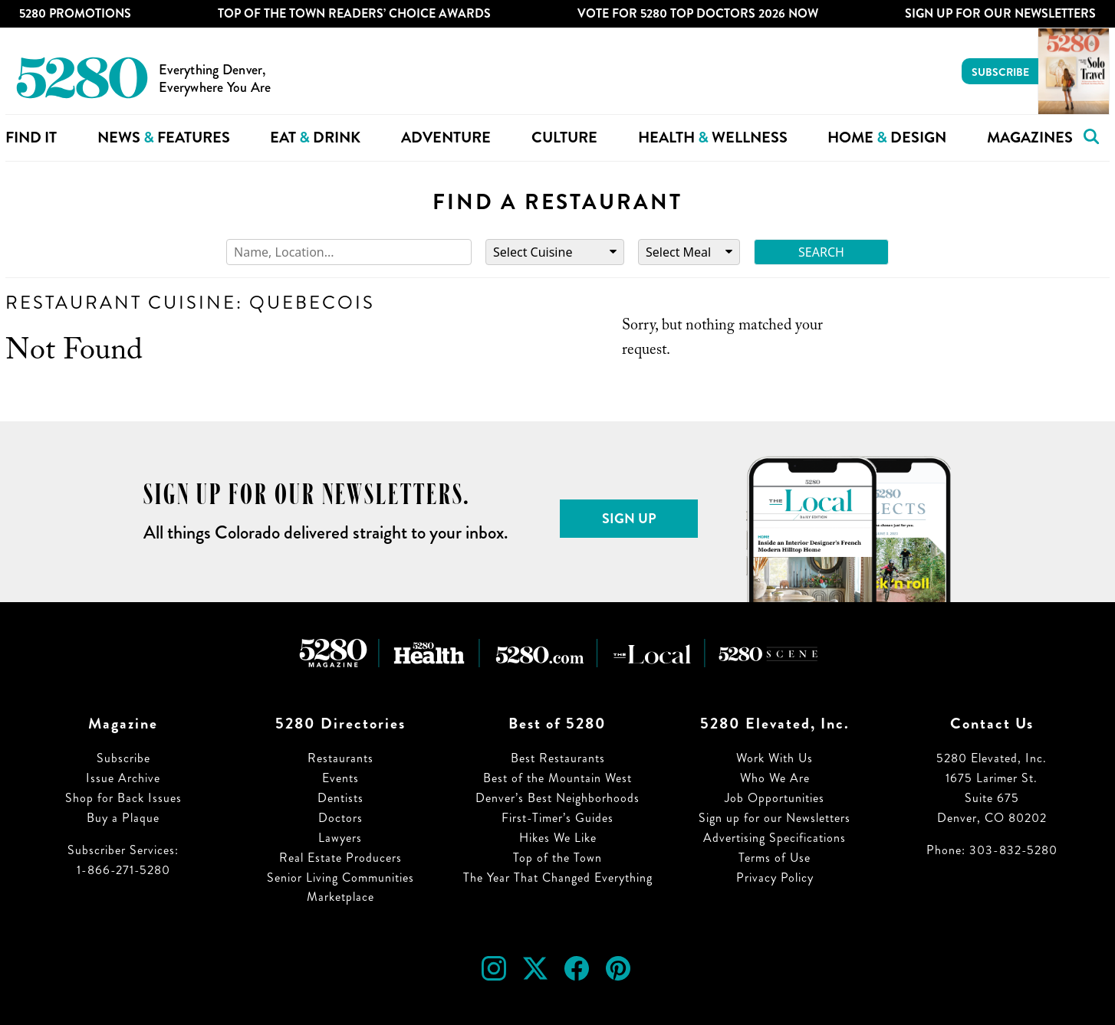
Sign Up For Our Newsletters (1000, 13)
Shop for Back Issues (123, 798)
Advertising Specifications (774, 838)
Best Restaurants (558, 758)
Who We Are (775, 778)
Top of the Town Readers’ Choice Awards (354, 13)
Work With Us (774, 758)
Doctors (340, 818)
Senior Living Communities (340, 877)
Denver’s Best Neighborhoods (557, 798)
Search (821, 252)
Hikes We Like (558, 838)
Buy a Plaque (123, 818)
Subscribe (1000, 72)
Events (340, 778)
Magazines (1030, 137)
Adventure (446, 137)
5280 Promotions (75, 13)
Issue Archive (123, 778)
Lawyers (340, 838)
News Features (163, 137)
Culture (564, 137)
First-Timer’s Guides (557, 818)
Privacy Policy (775, 877)
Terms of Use (774, 857)
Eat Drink (315, 137)
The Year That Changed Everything (558, 877)
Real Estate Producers (340, 857)
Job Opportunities (774, 798)
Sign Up (629, 519)
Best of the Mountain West (557, 778)
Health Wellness (713, 137)
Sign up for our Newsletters (774, 818)
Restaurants (340, 758)
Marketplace (340, 896)
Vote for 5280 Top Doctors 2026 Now (697, 13)
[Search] (349, 252)
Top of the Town (557, 857)
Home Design (886, 137)
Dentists (340, 798)
